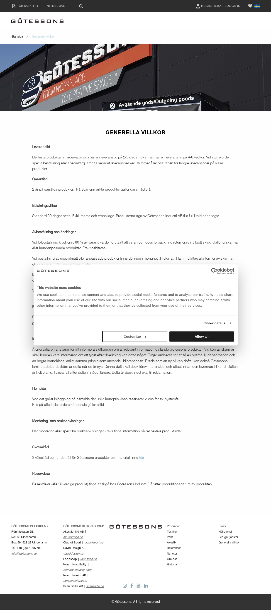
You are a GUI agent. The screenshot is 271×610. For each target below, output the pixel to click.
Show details (214, 323)
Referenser (174, 548)
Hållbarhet (225, 531)
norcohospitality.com (77, 570)
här (141, 458)
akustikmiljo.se (73, 537)
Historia (172, 564)
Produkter (173, 526)
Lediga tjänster (228, 537)
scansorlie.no (95, 586)
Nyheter (172, 553)
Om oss (172, 559)
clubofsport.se (93, 542)
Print (170, 537)
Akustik (171, 542)
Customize (135, 336)
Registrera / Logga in (217, 6)
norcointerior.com (75, 580)
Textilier (172, 531)
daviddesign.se (73, 553)
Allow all (202, 336)
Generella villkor (229, 542)
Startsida (17, 36)
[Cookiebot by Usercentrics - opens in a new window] (214, 271)
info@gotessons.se (24, 553)
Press (222, 526)
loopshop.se (88, 559)
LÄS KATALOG (23, 6)
